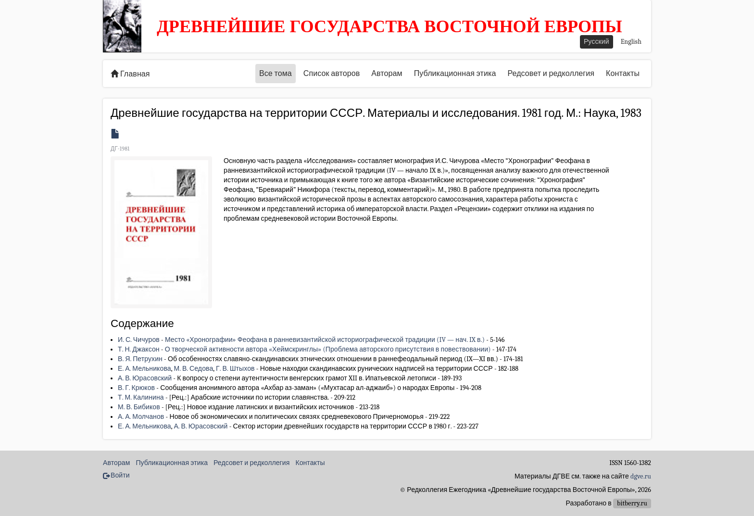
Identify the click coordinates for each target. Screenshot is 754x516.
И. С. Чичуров (139, 340)
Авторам (386, 73)
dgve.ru (640, 476)
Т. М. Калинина (141, 397)
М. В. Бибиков (139, 407)
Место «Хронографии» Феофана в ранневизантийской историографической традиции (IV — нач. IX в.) (325, 340)
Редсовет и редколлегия (550, 73)
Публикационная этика (455, 73)
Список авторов (331, 73)
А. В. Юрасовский (145, 378)
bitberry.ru (632, 503)
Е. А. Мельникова (144, 369)
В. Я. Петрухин (140, 359)
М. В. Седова (193, 369)
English (631, 42)
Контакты (623, 73)
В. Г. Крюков (136, 388)
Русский (596, 42)
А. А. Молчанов (141, 417)
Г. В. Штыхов (235, 369)
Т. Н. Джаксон (139, 349)
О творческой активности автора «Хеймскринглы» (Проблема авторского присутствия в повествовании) (328, 349)
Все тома (275, 73)
